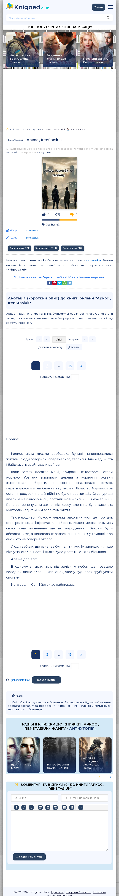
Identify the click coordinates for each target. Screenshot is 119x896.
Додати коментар (29, 857)
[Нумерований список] (71, 807)
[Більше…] (16, 813)
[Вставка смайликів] (80, 807)
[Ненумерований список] (64, 807)
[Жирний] (16, 807)
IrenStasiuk (16, 140)
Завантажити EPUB (46, 248)
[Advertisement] (59, 97)
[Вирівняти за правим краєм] (55, 807)
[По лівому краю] (40, 807)
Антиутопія (44, 152)
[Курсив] (23, 807)
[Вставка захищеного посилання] (95, 807)
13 (70, 366)
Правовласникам (19, 679)
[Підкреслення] (31, 807)
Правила (57, 892)
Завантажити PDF (19, 248)
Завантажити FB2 (72, 248)
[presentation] (102, 70)
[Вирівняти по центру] (47, 807)
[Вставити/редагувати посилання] (88, 807)
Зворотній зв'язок (78, 892)
